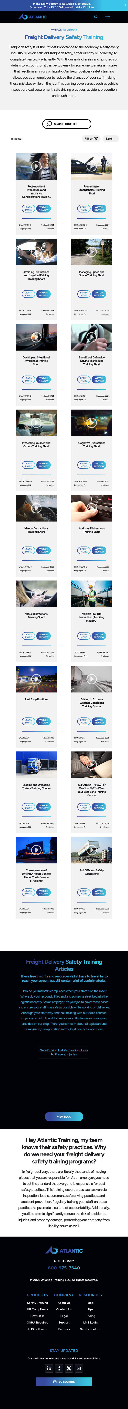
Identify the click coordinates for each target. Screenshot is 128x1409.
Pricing (90, 1316)
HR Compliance (37, 1309)
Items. (16, 138)
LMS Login (90, 1322)
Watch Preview (44, 208)
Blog (90, 1303)
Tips (90, 1309)
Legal (64, 1316)
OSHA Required (38, 1322)
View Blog (64, 1116)
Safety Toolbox (90, 1329)
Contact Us (64, 1309)
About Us (64, 1303)
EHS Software (37, 1329)
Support (63, 1322)
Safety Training (37, 1303)
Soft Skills (37, 1316)
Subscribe (64, 1381)
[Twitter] (69, 1368)
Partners (64, 1329)
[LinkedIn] (49, 1368)
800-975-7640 (64, 1268)
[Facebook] (59, 1368)
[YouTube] (79, 1368)
